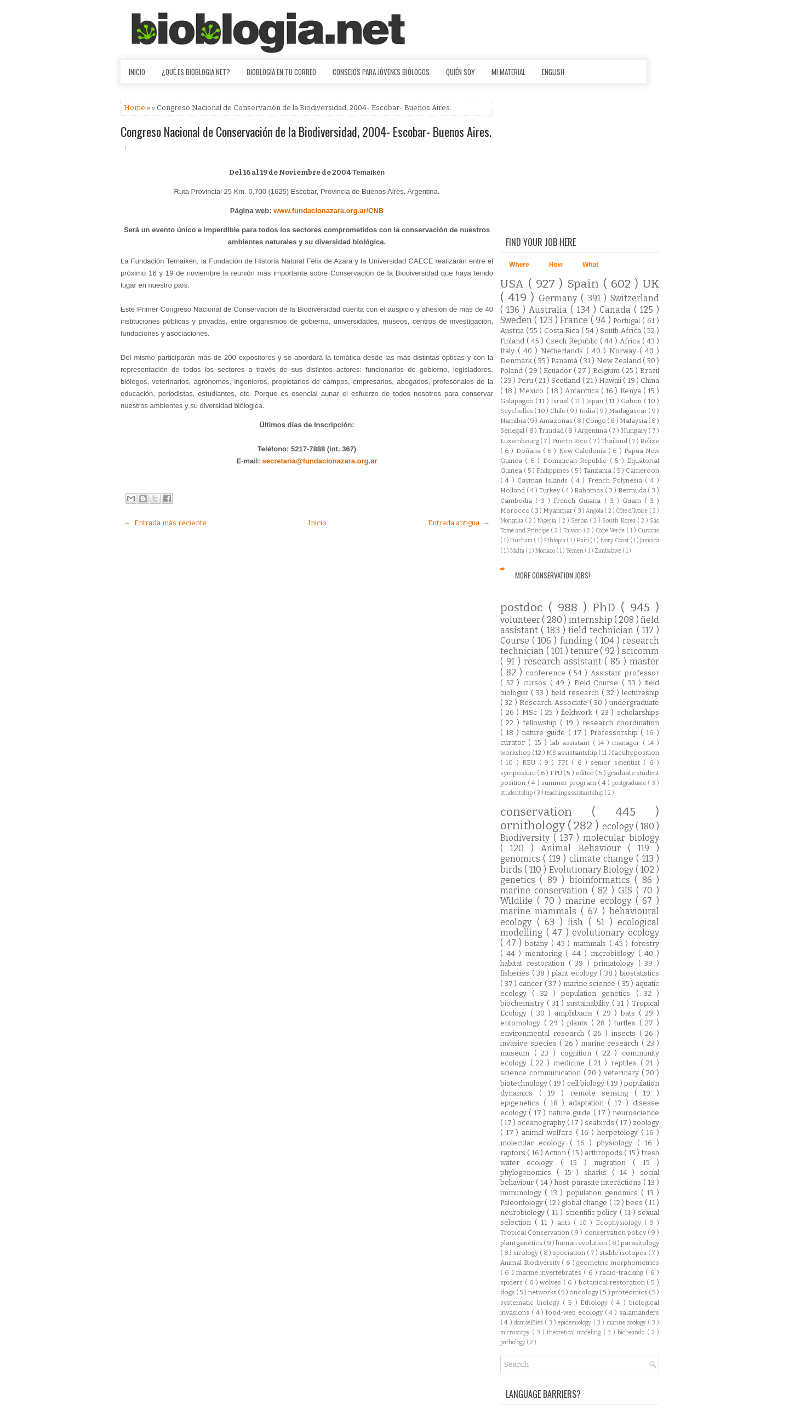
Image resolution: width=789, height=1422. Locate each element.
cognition (578, 1053)
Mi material (508, 71)
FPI (564, 762)
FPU (556, 773)
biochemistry (523, 1003)
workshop (516, 752)
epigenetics (522, 1103)
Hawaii (611, 380)
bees (635, 1203)
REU (530, 762)
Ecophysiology (620, 1222)
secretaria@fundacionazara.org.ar (320, 461)
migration (613, 1163)
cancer (532, 983)
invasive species (529, 1043)
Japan (595, 401)
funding (577, 640)
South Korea (619, 520)
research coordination (620, 723)
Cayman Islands (544, 480)
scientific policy (592, 1212)
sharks (598, 1172)
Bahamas (589, 490)
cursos (536, 683)
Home (135, 108)
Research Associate (554, 702)
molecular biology (621, 838)
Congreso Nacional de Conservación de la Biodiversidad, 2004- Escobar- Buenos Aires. (306, 131)
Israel (561, 401)
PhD (606, 608)
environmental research (544, 1033)
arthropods (604, 1153)
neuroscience (636, 1113)
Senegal (512, 430)
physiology (617, 1143)
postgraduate (630, 783)
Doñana (529, 451)
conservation (546, 812)
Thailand (614, 441)
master (644, 661)
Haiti (583, 540)
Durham (522, 540)
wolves (551, 1282)
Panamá (565, 361)
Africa (631, 341)
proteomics (630, 1292)
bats (630, 1013)
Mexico (532, 391)
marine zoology (627, 1322)
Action (556, 1153)
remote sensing (602, 1093)
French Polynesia (616, 480)
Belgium (607, 370)
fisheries (516, 973)
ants (565, 1222)
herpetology (619, 1132)
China (650, 380)
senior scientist (617, 762)
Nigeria (548, 520)
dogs (508, 1292)
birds (512, 869)
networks (543, 1292)
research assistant (564, 661)
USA (514, 284)
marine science (590, 983)
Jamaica (649, 540)
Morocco (515, 510)
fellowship (541, 723)
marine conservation (546, 890)
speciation (570, 1253)
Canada (616, 310)
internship (591, 620)
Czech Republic (573, 341)
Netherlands (563, 351)
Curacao (648, 530)
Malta (517, 550)
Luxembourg (520, 441)
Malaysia (634, 421)
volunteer (521, 620)
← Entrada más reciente (165, 523)
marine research (611, 1043)
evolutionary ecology (615, 932)
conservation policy (616, 1232)
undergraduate (634, 702)
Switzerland (634, 298)
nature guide (545, 733)
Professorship (615, 733)
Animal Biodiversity (531, 1262)
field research (576, 693)
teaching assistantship (574, 792)
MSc (531, 712)
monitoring (545, 953)
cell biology (587, 1083)
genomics (521, 858)
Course (516, 640)
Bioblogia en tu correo (281, 71)
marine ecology (600, 901)
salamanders (639, 1312)
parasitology (640, 1243)
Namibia (513, 421)
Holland (513, 490)
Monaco (545, 550)
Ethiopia (555, 540)
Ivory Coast (615, 540)
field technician (602, 630)
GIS (627, 890)
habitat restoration (534, 963)
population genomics (604, 1193)
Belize (649, 441)
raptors (513, 1153)
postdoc (524, 608)
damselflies (529, 1322)
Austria (513, 330)
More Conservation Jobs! (552, 575)
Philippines (553, 470)
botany (538, 943)
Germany (560, 298)
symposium (518, 773)
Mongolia (512, 520)
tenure (585, 651)
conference (547, 673)
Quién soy (460, 71)
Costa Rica (562, 330)
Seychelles (517, 411)
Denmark (517, 361)
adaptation (588, 1103)
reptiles (626, 1063)
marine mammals (540, 911)
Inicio (137, 71)
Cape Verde (611, 530)
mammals (591, 943)
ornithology (534, 826)
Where (519, 264)
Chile (558, 411)
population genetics (598, 993)
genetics (520, 880)
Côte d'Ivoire (632, 510)
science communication (542, 1073)
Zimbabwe (608, 550)
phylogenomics (528, 1172)
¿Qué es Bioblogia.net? (196, 71)
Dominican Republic (576, 461)
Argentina (593, 430)
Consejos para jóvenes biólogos (381, 71)
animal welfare (548, 1132)
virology (526, 1253)
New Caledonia (583, 451)
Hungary (634, 430)
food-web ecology (575, 1312)
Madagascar (628, 411)
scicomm (640, 651)
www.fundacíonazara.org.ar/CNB (328, 211)
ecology (619, 826)
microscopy (516, 1332)
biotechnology (524, 1083)
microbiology (614, 953)
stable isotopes (623, 1253)
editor (585, 773)
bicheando (632, 1332)
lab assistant (571, 743)
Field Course (598, 683)
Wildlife (518, 901)
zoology (646, 1123)
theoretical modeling (575, 1332)
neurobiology (523, 1212)
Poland (512, 370)
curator (514, 742)
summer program (569, 783)
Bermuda (633, 490)
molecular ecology (535, 1143)
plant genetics (522, 1243)
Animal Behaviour (584, 848)
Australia (549, 310)
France (575, 320)
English (553, 71)
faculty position (635, 752)
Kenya (631, 391)
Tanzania (598, 470)
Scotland (566, 380)
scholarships (638, 712)
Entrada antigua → (459, 523)
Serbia (580, 520)
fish (578, 922)
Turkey (550, 490)
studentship (517, 792)
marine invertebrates (550, 1272)
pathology (513, 1342)
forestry (645, 943)
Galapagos (517, 401)
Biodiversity (526, 838)
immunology (522, 1193)
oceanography (542, 1123)
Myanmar (558, 510)
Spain (585, 284)
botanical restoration (613, 1282)
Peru (526, 380)
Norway (624, 351)
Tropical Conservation (535, 1232)
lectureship (640, 693)
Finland (513, 341)
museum (517, 1053)
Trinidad (552, 430)
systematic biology (531, 1302)
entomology (522, 1023)
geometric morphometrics (617, 1262)
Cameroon (642, 470)
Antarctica (583, 391)
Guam (633, 500)
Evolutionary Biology (592, 869)
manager (627, 743)
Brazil (649, 370)
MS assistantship (572, 752)
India (587, 411)
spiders (512, 1282)
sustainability (589, 1003)
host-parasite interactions (599, 1182)
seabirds (600, 1123)
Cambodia (517, 500)
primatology (616, 963)
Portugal (627, 321)
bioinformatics (601, 880)
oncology (584, 1292)
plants (579, 1023)
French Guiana (578, 500)
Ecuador (559, 370)
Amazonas (556, 421)
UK (651, 284)
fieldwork (578, 712)
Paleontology (522, 1203)
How (556, 264)
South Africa (621, 330)
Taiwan (573, 530)
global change (585, 1203)
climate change (603, 858)
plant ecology (575, 973)
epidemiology (575, 1322)
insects (625, 1033)
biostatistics (639, 973)
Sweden (517, 320)
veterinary (623, 1073)
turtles (626, 1023)
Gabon (632, 401)
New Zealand (620, 361)
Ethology (595, 1302)
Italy (509, 351)
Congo (596, 421)
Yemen (575, 550)
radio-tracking (622, 1272)
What (590, 264)
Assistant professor (625, 673)
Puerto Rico (570, 441)
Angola (595, 510)
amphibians (575, 1013)
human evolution (582, 1243)
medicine (570, 1063)
